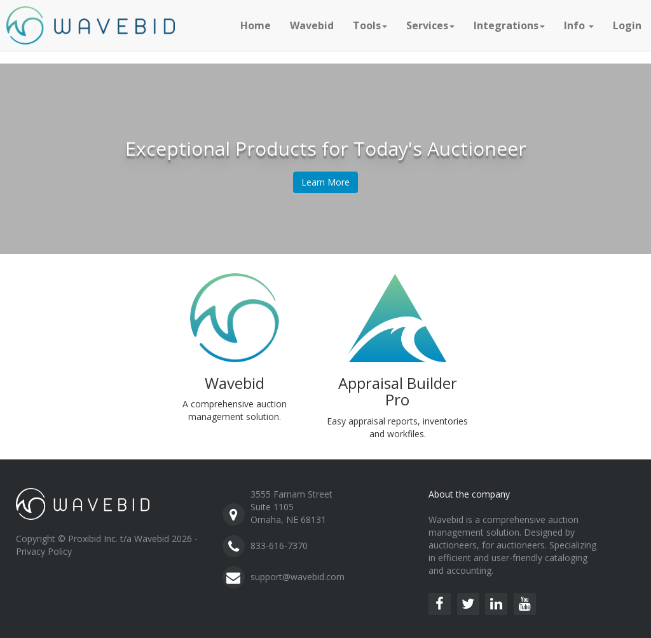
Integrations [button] (509, 25)
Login (627, 25)
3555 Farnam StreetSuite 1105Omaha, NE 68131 (291, 507)
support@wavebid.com (297, 577)
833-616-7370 (279, 546)
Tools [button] (370, 25)
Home (255, 25)
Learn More (325, 182)
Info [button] (579, 25)
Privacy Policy (44, 551)
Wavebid (312, 25)
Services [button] (430, 25)
